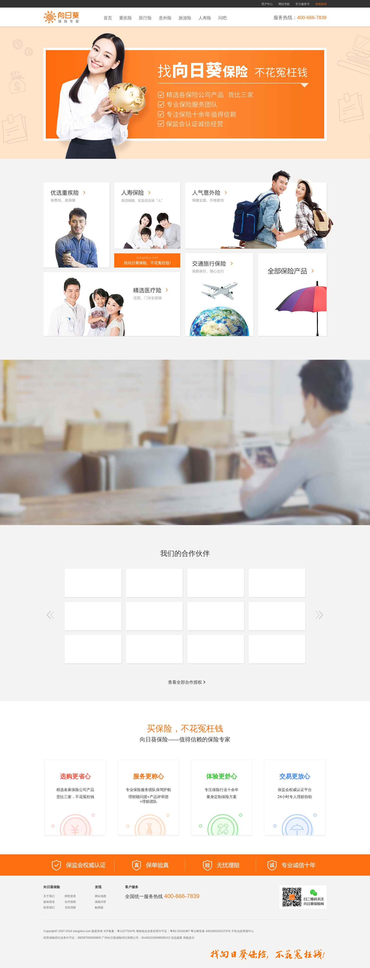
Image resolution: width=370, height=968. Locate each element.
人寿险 (204, 18)
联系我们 (49, 907)
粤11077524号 (126, 931)
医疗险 (145, 18)
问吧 (222, 18)
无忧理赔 (70, 907)
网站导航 (284, 4)
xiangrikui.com (82, 931)
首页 (108, 18)
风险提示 (188, 937)
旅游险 (185, 18)
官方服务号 (302, 4)
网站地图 (100, 896)
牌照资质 (70, 896)
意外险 (165, 18)
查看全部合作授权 (187, 682)
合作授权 (70, 901)
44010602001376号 (218, 931)
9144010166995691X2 (155, 937)
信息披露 (176, 937)
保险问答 (100, 901)
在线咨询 (321, 4)
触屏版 (99, 907)
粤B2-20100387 (180, 931)
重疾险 (125, 18)
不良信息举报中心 (242, 931)
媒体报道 (49, 901)
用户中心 (267, 4)
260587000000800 (89, 937)
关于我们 (49, 896)
